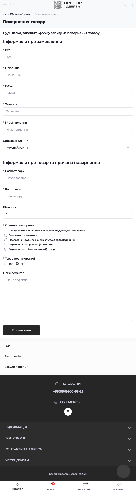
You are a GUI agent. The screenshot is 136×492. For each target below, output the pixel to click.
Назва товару (13, 171)
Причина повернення (20, 225)
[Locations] (125, 5)
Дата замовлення (15, 141)
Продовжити (21, 330)
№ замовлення (15, 122)
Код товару (12, 189)
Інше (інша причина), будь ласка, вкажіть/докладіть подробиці (46, 230)
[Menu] (5, 5)
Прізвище (11, 68)
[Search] (12, 5)
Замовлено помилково (22, 235)
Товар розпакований (19, 258)
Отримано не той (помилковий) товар (31, 249)
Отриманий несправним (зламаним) (30, 244)
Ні (21, 263)
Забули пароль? (16, 367)
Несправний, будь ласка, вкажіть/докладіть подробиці (41, 239)
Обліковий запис (20, 14)
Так (10, 263)
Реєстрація (13, 356)
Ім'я (6, 50)
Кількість (9, 207)
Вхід (7, 346)
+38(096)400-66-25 (68, 391)
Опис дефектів (13, 273)
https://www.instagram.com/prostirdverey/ (68, 411)
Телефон (10, 104)
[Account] (132, 5)
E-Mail (8, 86)
